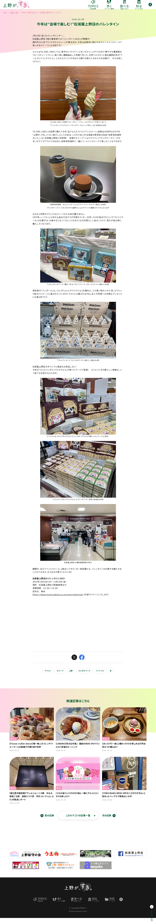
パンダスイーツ (84, 676)
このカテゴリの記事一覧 (78, 821)
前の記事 (49, 821)
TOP (5, 18)
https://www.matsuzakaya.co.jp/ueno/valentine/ (58, 600)
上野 (71, 676)
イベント (47, 676)
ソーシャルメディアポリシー (78, 914)
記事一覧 (14, 18)
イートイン (100, 676)
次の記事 (106, 821)
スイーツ (60, 676)
